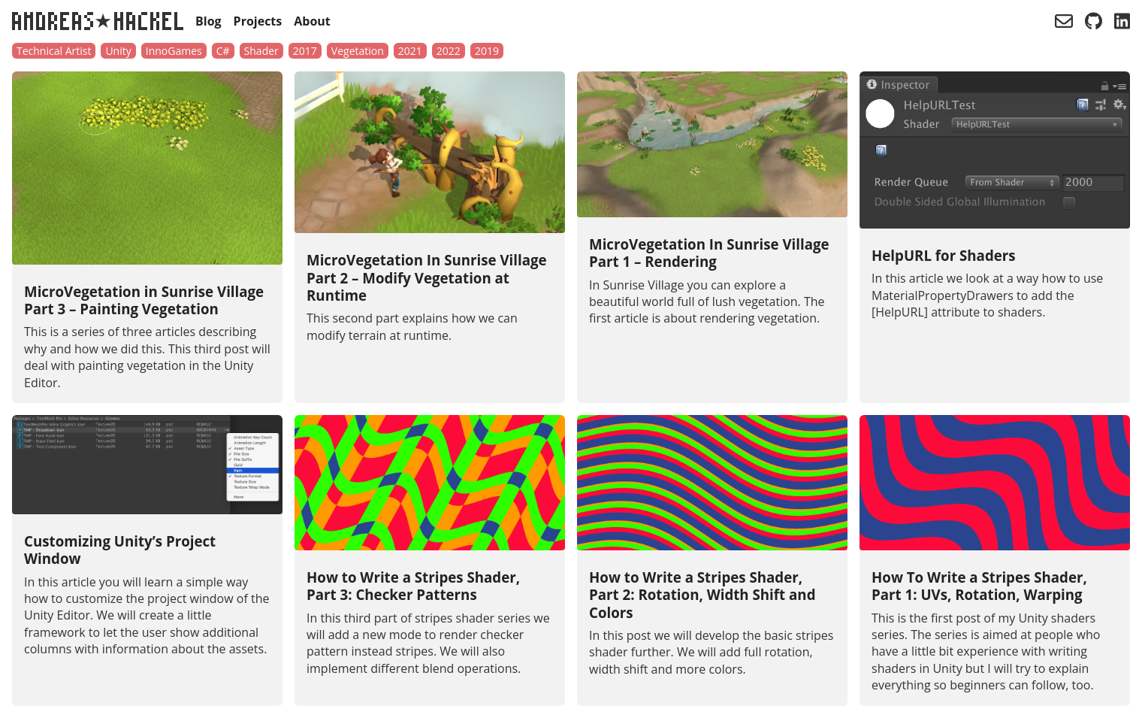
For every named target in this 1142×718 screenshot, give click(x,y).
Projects (258, 21)
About (312, 21)
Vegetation (357, 51)
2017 (305, 51)
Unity (118, 51)
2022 (449, 51)
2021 (410, 51)
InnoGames (174, 51)
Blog (208, 21)
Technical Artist (54, 51)
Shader (261, 51)
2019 (487, 51)
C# (223, 51)
